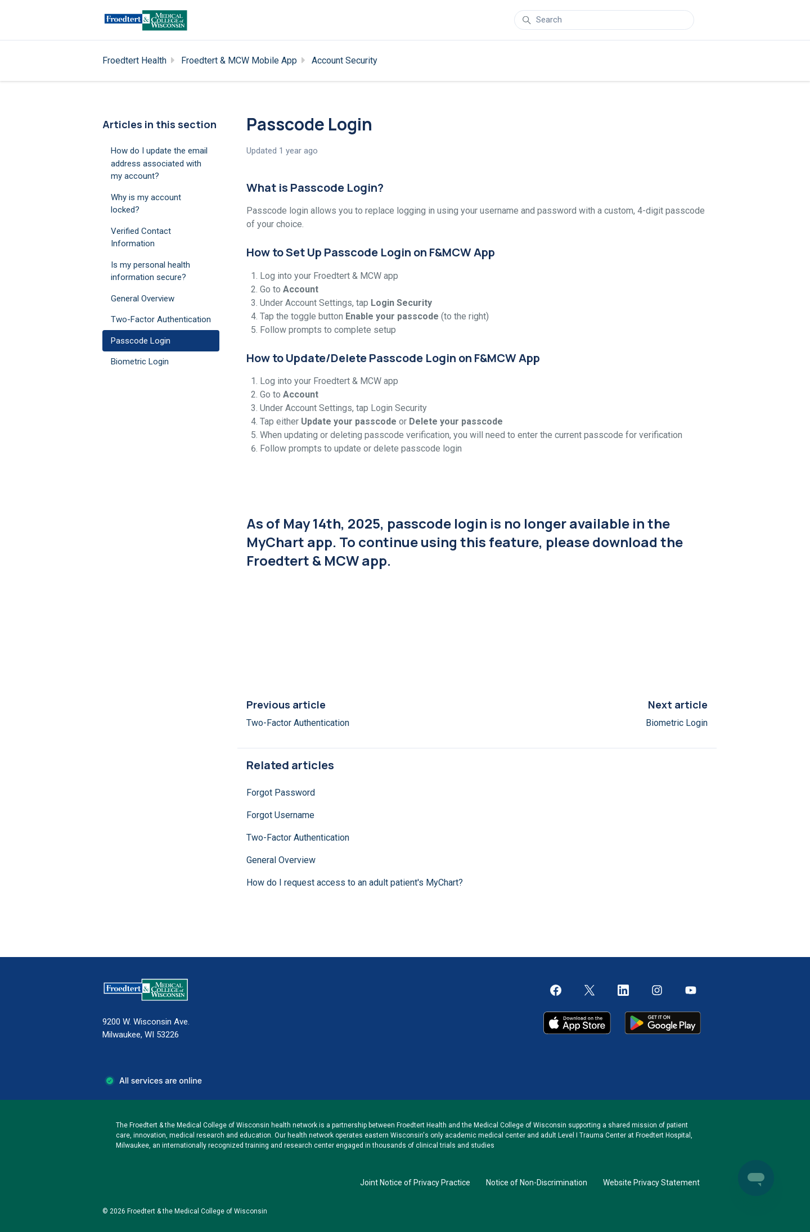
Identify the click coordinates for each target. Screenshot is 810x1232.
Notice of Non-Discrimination (536, 1182)
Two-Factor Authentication (297, 722)
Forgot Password (280, 792)
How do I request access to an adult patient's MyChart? (354, 882)
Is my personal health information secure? (150, 271)
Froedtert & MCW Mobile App (239, 60)
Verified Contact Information (141, 237)
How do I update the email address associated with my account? (159, 163)
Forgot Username (280, 815)
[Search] (604, 20)
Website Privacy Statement (651, 1182)
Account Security (344, 60)
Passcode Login (140, 341)
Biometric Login (677, 722)
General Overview (281, 860)
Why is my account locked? (146, 203)
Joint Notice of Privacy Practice (415, 1182)
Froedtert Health (134, 60)
